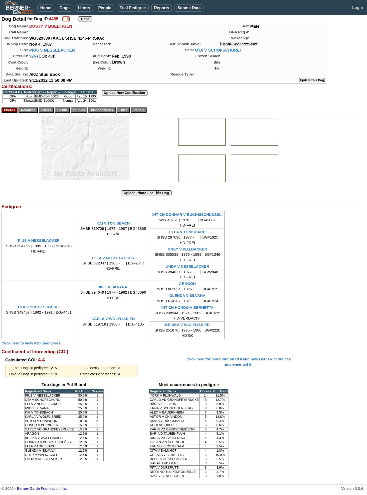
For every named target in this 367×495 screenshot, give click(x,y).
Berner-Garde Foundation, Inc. (42, 488)
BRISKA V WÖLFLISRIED (187, 325)
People (104, 8)
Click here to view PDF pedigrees (30, 343)
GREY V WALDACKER (187, 249)
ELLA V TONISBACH (187, 232)
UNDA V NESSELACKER (187, 266)
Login (357, 7)
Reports (161, 8)
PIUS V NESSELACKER (52, 50)
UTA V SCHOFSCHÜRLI (218, 50)
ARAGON (187, 283)
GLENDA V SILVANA (187, 295)
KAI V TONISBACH (113, 223)
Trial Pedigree (133, 8)
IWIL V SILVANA (113, 287)
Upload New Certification (124, 93)
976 (32, 56)
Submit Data (188, 8)
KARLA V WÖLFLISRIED (113, 319)
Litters (84, 8)
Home (45, 8)
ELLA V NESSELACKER (113, 258)
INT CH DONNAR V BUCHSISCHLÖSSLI (187, 214)
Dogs (65, 8)
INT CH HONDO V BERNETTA (187, 307)
